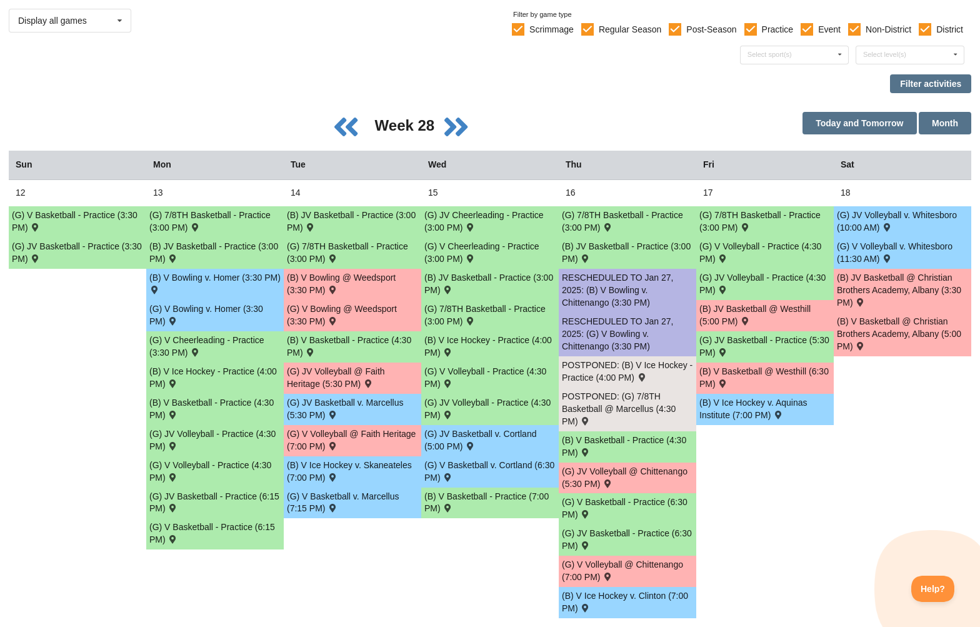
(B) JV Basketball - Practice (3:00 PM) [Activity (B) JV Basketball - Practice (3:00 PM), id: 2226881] (213, 252)
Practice (778, 29)
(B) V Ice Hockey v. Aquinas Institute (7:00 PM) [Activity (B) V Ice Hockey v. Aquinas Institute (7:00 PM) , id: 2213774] (753, 409)
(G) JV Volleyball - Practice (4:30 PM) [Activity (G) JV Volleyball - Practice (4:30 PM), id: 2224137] (487, 409)
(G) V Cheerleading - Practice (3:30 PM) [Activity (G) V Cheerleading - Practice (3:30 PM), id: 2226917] (206, 346)
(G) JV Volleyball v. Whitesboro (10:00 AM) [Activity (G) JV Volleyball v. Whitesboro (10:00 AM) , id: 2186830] (897, 221)
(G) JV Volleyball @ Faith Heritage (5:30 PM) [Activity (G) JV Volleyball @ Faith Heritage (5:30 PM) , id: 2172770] (336, 377)
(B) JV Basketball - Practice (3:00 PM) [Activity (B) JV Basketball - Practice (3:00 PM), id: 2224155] (351, 221)
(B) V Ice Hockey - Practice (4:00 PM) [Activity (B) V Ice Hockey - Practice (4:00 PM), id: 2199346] (488, 346)
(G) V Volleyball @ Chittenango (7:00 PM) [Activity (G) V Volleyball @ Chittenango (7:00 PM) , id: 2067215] (622, 570)
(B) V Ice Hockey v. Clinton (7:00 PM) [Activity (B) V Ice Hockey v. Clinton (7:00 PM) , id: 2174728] (625, 602)
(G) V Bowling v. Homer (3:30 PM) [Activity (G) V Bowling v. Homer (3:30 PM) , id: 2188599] (206, 315)
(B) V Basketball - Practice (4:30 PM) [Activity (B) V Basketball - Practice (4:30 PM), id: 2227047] (624, 446)
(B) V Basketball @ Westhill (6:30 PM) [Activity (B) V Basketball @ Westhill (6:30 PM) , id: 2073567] (764, 377)
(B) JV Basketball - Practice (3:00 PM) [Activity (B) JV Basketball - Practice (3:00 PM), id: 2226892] (626, 252)
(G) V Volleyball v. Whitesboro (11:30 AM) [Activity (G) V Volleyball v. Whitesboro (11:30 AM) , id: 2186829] (894, 252)
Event (829, 29)
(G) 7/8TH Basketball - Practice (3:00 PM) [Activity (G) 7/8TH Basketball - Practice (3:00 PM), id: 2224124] (485, 315)
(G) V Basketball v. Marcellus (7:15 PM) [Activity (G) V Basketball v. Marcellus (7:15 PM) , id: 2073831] (343, 502)
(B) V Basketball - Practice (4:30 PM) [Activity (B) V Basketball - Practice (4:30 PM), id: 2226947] (211, 409)
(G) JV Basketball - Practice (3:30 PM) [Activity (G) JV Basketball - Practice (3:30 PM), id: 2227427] (77, 252)
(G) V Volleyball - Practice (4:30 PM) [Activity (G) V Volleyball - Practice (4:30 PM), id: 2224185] (760, 252)
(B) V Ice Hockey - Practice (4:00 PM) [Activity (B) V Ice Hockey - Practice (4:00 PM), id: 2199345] (213, 377)
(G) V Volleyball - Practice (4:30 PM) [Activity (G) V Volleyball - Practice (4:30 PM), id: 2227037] (210, 471)
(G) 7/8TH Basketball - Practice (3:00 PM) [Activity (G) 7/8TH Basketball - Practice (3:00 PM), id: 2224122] (210, 221)
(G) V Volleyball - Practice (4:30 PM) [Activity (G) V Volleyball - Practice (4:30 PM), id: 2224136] (485, 377)
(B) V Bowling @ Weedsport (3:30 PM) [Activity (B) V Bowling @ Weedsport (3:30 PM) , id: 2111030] (341, 284)
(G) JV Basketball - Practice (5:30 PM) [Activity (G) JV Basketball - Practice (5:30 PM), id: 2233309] (764, 346)
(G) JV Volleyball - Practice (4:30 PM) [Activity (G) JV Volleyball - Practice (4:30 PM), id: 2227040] (212, 440)
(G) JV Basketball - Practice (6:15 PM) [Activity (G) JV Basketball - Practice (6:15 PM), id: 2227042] (214, 502)
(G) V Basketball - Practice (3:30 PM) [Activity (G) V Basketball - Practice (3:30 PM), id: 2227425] (75, 221)
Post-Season (711, 29)
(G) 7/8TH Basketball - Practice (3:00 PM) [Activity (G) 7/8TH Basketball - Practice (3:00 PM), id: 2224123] (347, 252)
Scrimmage (551, 29)
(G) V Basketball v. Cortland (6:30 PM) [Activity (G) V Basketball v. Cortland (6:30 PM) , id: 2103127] (489, 471)
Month (945, 123)
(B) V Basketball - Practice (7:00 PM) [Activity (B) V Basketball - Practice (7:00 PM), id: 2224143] (486, 502)
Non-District (888, 29)
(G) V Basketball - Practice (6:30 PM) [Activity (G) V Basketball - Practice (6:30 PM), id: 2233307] (625, 508)
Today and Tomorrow (859, 123)
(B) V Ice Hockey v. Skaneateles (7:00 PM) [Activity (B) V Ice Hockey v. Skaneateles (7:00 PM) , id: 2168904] (349, 471)
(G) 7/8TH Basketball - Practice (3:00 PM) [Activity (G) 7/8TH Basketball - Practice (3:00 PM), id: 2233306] (622, 221)
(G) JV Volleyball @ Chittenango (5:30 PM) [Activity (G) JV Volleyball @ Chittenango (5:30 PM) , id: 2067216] (625, 477)
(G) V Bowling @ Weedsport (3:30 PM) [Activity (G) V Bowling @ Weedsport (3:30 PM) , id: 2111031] (342, 315)
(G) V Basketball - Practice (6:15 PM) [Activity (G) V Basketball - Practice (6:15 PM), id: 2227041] (212, 533)
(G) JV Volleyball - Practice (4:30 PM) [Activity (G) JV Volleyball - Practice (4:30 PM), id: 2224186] (762, 284)
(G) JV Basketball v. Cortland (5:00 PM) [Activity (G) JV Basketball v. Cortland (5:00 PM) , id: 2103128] (480, 440)
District (949, 29)
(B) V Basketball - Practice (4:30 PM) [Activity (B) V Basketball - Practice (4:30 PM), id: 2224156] (349, 346)
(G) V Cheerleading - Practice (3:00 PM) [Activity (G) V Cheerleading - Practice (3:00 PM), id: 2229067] (481, 252)
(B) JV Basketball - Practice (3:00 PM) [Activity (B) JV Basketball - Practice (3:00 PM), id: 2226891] (488, 284)
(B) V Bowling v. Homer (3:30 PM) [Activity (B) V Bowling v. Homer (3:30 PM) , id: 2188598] (215, 283)
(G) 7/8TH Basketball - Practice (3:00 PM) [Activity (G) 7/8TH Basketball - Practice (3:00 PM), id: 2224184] (760, 221)
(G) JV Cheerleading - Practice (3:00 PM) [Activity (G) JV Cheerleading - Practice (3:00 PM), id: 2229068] (484, 221)
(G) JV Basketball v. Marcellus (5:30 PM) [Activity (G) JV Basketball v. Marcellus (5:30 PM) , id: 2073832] (345, 409)
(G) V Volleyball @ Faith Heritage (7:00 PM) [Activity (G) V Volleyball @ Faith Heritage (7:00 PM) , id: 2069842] (351, 440)
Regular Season (630, 29)
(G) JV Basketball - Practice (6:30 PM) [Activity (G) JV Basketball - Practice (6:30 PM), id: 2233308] (627, 539)
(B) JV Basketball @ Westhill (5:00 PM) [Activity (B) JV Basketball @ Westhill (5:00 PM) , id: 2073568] (755, 315)
